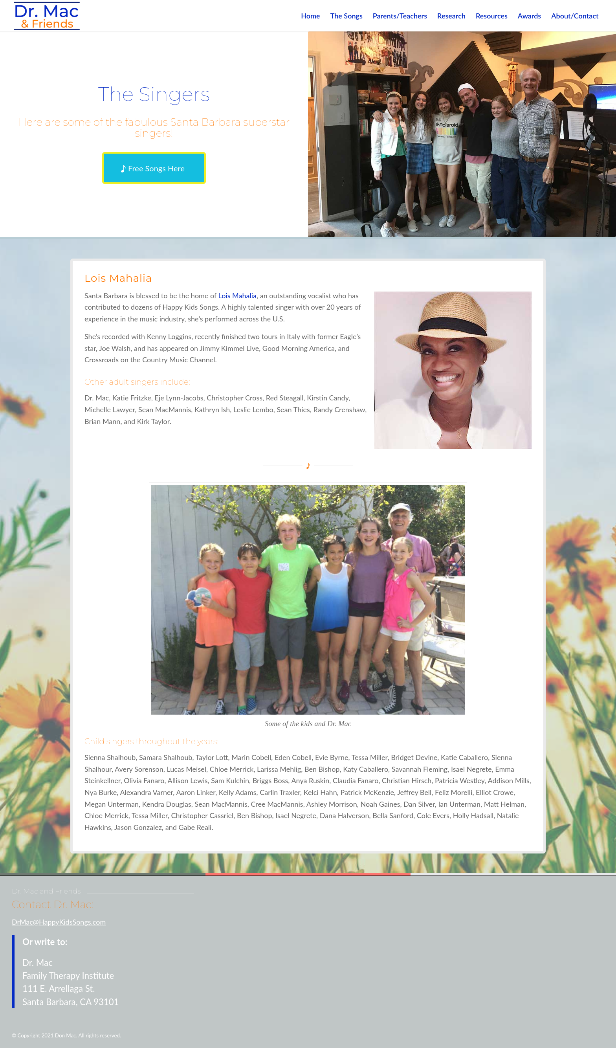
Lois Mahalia (237, 295)
